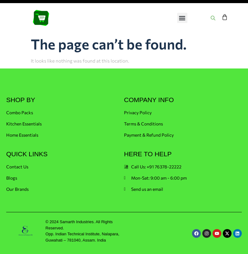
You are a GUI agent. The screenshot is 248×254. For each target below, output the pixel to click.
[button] (182, 18)
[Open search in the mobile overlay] (214, 18)
